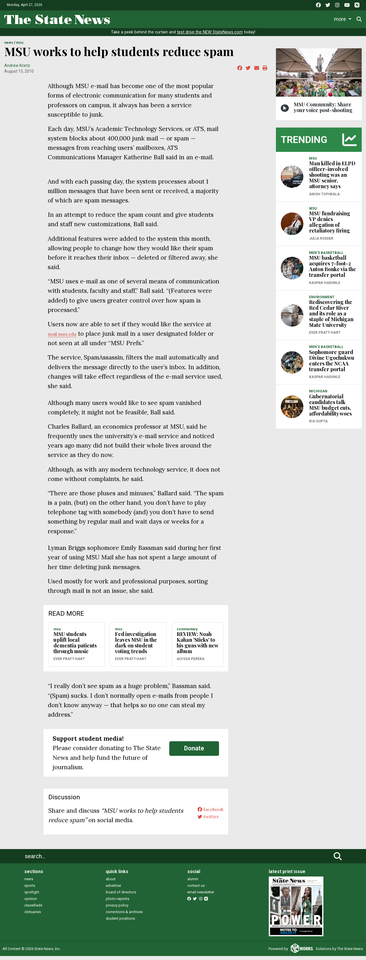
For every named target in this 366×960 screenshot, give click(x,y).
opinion (30, 903)
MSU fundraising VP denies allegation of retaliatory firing (329, 226)
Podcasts (273, 18)
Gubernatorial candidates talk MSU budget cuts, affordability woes (330, 409)
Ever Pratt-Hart (69, 663)
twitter (203, 824)
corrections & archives (124, 916)
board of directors (121, 896)
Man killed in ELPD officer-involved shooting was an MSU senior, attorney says (332, 179)
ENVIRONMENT (322, 301)
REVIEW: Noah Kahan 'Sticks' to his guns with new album (197, 647)
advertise (113, 889)
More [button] (341, 18)
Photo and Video (309, 18)
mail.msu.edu (66, 337)
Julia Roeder (321, 242)
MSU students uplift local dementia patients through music (75, 647)
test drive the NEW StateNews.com (210, 36)
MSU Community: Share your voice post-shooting (323, 111)
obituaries (32, 916)
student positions (120, 922)
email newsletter (200, 896)
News (122, 18)
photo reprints (117, 903)
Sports (165, 18)
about (111, 883)
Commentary (237, 18)
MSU (19, 47)
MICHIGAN (318, 395)
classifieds (33, 909)
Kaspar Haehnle (324, 287)
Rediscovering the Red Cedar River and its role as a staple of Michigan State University (331, 317)
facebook (206, 814)
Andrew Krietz (17, 69)
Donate (194, 752)
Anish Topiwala (324, 198)
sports (29, 889)
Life (143, 18)
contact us (196, 889)
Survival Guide (199, 18)
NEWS (8, 47)
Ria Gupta (318, 425)
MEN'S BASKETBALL (326, 257)
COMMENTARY (187, 633)
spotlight (31, 896)
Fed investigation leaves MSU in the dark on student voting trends (136, 647)
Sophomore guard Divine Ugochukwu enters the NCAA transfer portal (331, 364)
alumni (192, 883)
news (28, 883)
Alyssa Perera (190, 663)
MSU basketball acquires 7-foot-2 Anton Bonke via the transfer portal (332, 270)
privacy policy (117, 909)
